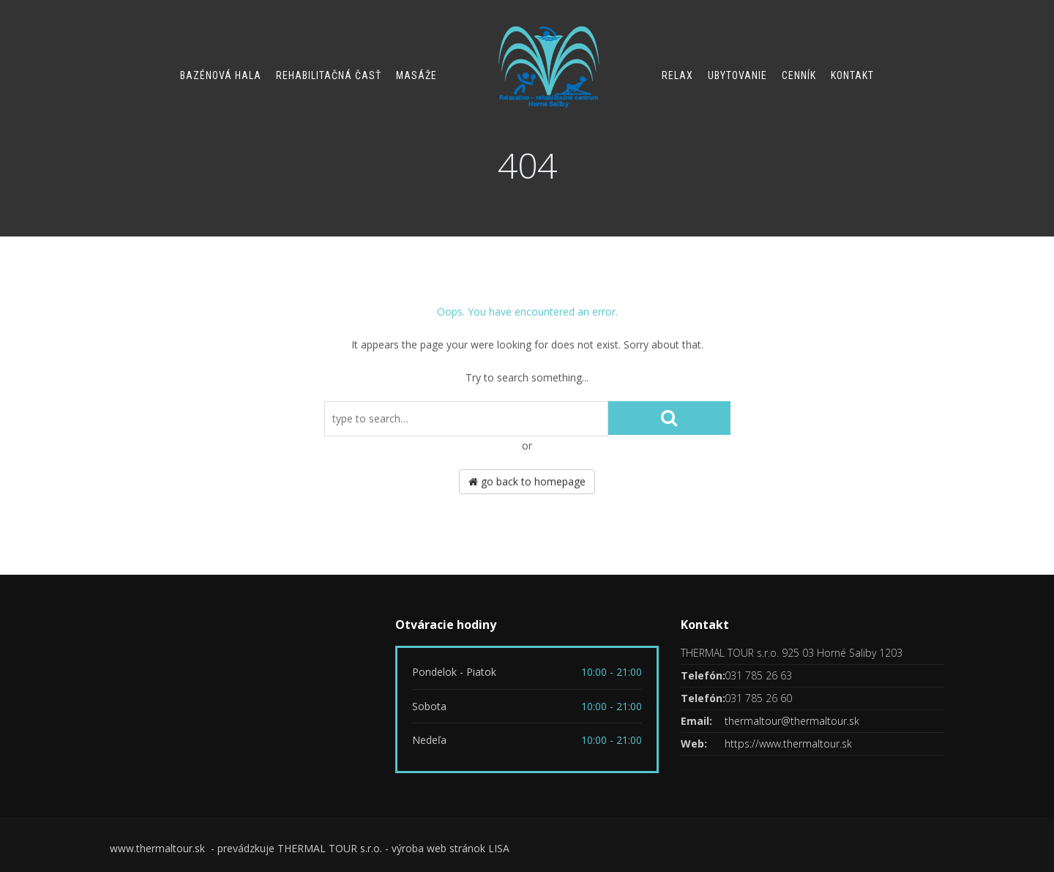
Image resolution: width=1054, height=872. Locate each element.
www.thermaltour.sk (159, 848)
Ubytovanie (737, 75)
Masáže (416, 75)
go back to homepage (527, 481)
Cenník (799, 75)
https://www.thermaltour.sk (788, 743)
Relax (677, 75)
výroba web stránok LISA (450, 848)
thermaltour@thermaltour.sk (792, 721)
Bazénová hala (220, 75)
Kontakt (852, 75)
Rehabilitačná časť (328, 75)
